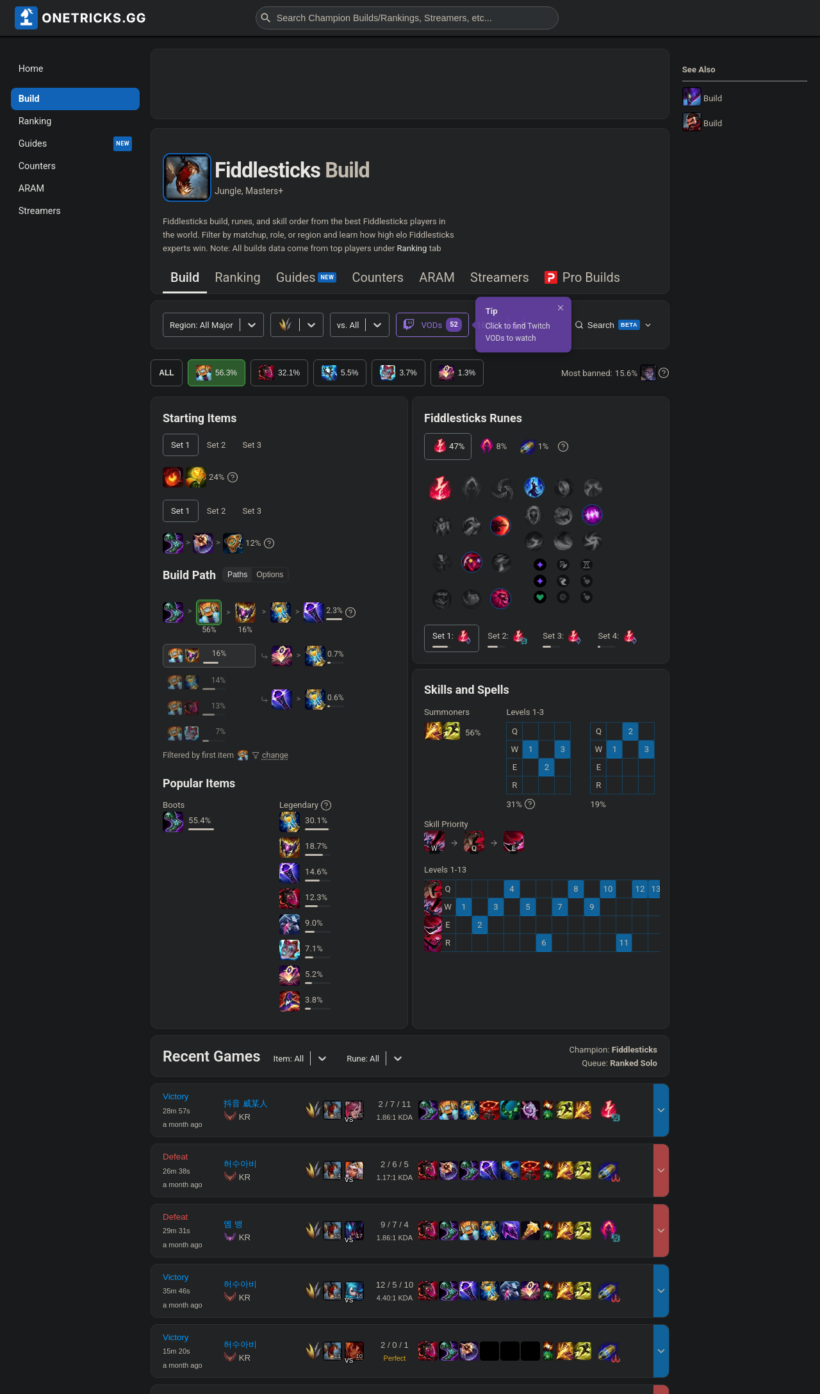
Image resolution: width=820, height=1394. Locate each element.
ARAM (437, 277)
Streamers (499, 277)
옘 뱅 (233, 1224)
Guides (306, 277)
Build (184, 277)
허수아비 (240, 1163)
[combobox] (338, 325)
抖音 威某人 (246, 1103)
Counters (378, 277)
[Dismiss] (561, 307)
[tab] (185, 278)
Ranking (412, 248)
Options (269, 574)
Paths (237, 574)
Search (613, 325)
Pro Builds (582, 277)
